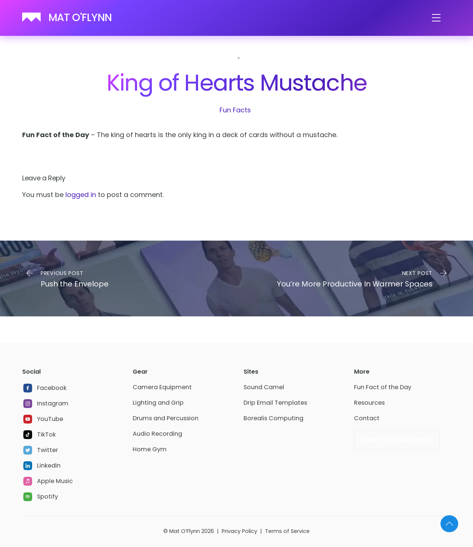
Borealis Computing (273, 418)
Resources (369, 402)
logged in (80, 194)
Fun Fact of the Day (382, 387)
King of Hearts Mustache (236, 82)
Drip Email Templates (275, 402)
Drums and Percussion (165, 418)
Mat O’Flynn (184, 531)
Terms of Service (287, 531)
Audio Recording (157, 433)
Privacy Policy (239, 531)
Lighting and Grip (158, 402)
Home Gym (150, 449)
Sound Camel (264, 387)
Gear (140, 371)
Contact (367, 418)
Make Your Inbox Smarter (397, 440)
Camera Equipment (162, 387)
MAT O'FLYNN (80, 17)
